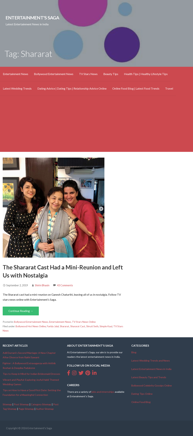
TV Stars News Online (84, 321)
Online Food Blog (141, 402)
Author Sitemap (45, 408)
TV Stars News (88, 74)
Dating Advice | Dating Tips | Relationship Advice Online (72, 88)
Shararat (64, 326)
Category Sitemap (41, 404)
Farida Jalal (53, 326)
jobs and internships (103, 391)
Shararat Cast (77, 326)
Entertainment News (15, 74)
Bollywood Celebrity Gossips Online (151, 385)
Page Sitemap (26, 408)
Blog (133, 352)
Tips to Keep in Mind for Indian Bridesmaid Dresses (31, 373)
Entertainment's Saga (32, 17)
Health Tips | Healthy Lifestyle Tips (146, 74)
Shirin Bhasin (42, 285)
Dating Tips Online (142, 393)
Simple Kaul (106, 326)
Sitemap (7, 404)
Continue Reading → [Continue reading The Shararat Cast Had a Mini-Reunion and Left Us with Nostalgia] (20, 311)
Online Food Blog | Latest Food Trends (135, 88)
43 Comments (65, 285)
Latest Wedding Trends (17, 88)
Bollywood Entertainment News (53, 74)
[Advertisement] (96, 127)
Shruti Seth (92, 326)
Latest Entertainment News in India (151, 368)
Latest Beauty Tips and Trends (148, 377)
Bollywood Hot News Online (31, 326)
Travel (169, 88)
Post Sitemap (21, 404)
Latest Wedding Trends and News (150, 360)
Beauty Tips (110, 74)
